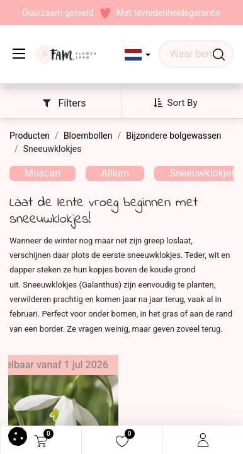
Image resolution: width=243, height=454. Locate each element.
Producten (29, 136)
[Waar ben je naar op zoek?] (219, 54)
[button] (137, 55)
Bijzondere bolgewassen (173, 136)
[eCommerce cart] (41, 440)
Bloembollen (88, 136)
